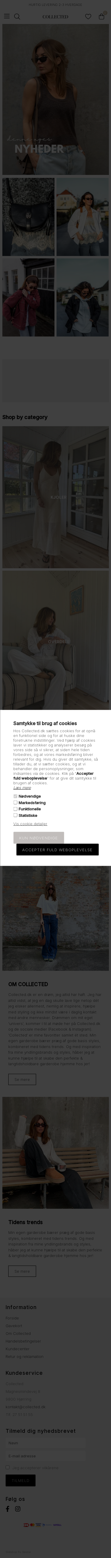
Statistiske (28, 815)
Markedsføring (32, 802)
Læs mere (22, 787)
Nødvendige (30, 796)
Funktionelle (30, 809)
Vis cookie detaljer (30, 823)
